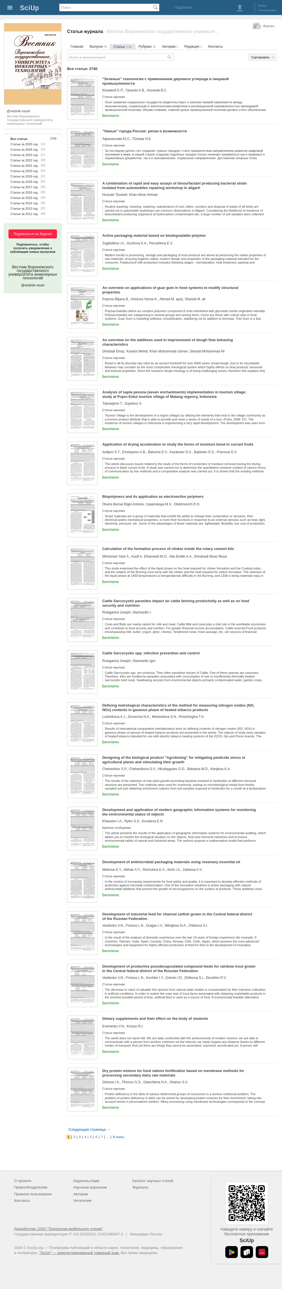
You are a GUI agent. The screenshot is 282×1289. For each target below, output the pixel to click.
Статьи (123, 47)
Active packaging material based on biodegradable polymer (154, 235)
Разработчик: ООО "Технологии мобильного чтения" (58, 1229)
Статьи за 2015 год (24, 198)
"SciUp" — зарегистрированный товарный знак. (79, 1253)
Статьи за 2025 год (24, 144)
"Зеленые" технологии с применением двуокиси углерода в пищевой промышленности (165, 81)
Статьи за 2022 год (24, 160)
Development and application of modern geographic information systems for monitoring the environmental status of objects (179, 812)
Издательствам (86, 1181)
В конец (118, 1137)
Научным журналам (90, 1187)
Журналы (140, 1187)
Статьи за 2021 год (24, 165)
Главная (76, 47)
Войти (262, 5)
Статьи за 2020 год (24, 171)
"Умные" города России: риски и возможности (144, 131)
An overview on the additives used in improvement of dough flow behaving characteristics (167, 342)
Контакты (215, 47)
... (108, 1137)
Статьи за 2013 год (24, 208)
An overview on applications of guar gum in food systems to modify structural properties (170, 290)
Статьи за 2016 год (24, 192)
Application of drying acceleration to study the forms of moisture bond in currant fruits (178, 444)
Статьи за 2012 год (24, 214)
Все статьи (18, 139)
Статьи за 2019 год (24, 176)
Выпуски (98, 47)
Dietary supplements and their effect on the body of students (155, 1018)
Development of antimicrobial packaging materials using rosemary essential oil (171, 862)
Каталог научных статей (152, 1181)
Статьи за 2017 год (24, 187)
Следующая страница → (90, 1129)
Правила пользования (33, 1194)
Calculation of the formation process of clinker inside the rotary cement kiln (168, 549)
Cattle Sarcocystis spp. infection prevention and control (151, 653)
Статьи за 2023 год (24, 155)
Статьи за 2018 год (24, 181)
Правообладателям (30, 1187)
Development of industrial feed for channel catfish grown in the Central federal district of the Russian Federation (177, 916)
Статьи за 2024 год (24, 149)
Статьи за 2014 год (24, 203)
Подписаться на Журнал (33, 234)
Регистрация (267, 10)
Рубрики (147, 47)
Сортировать (260, 57)
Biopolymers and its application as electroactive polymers (153, 496)
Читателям (82, 1200)
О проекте (22, 1181)
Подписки (183, 7)
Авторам (170, 47)
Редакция (193, 47)
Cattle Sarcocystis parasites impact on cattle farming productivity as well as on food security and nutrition (175, 603)
